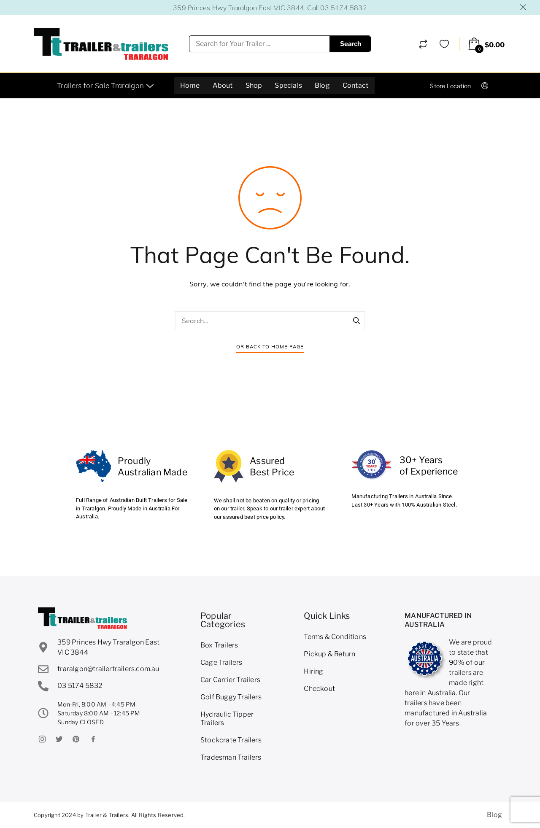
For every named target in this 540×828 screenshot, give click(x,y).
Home (190, 85)
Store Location (450, 85)
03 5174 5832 (343, 7)
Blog (322, 85)
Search (350, 44)
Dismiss (523, 7)
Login (492, 85)
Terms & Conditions (335, 637)
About (223, 85)
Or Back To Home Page (270, 346)
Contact (355, 85)
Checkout (319, 689)
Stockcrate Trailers (231, 740)
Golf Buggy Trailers (231, 697)
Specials (288, 85)
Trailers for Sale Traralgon (106, 85)
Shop (254, 85)
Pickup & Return (329, 654)
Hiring (313, 671)
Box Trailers (219, 645)
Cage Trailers (221, 662)
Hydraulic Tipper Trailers (227, 718)
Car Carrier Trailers (230, 680)
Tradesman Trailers (231, 757)
